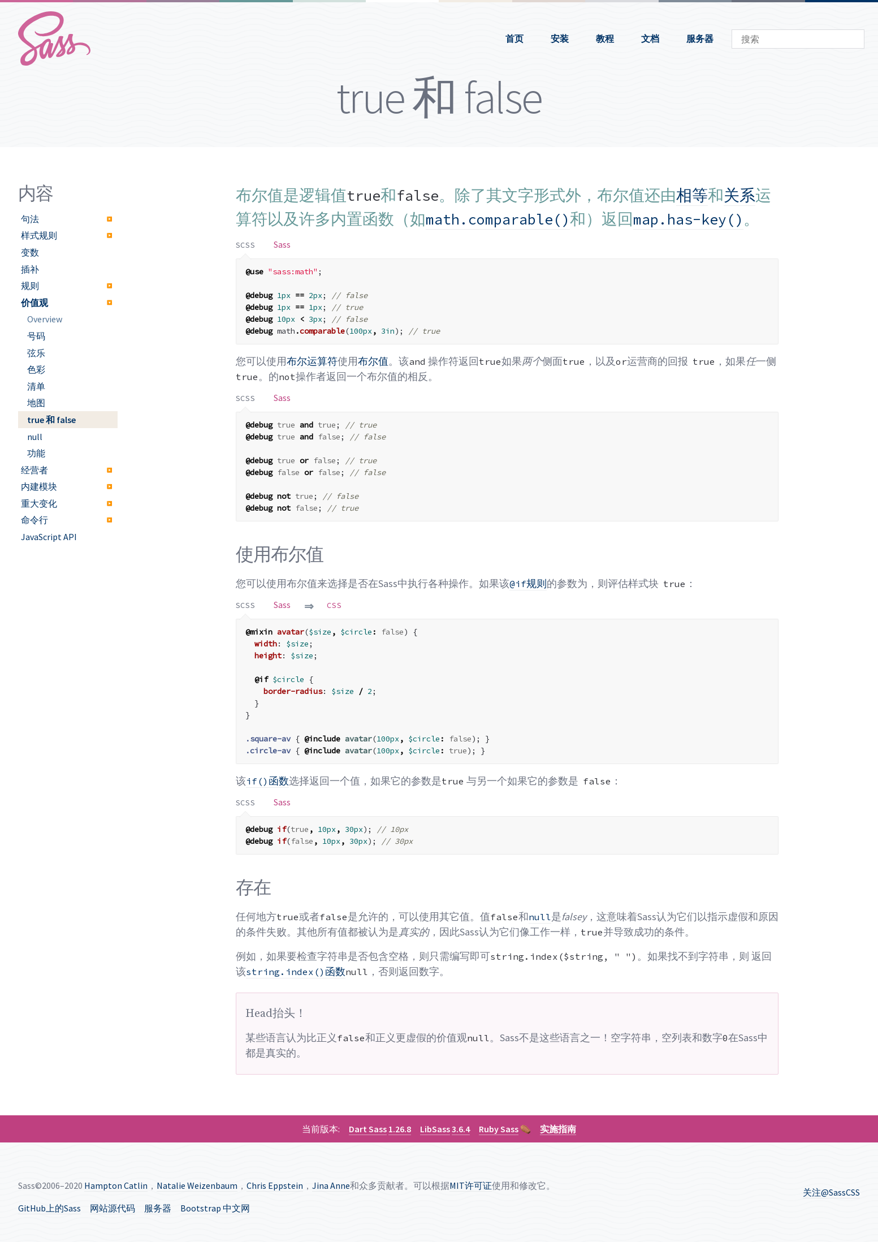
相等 (692, 195)
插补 (30, 269)
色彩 (36, 369)
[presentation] (246, 244)
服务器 (699, 38)
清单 (36, 386)
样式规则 (39, 235)
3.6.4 (461, 1129)
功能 (36, 453)
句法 (30, 219)
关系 (739, 195)
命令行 (34, 519)
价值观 (34, 302)
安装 (560, 38)
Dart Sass (368, 1129)
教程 (605, 38)
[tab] (246, 244)
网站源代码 (112, 1208)
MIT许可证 (470, 1185)
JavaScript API (49, 536)
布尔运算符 (312, 361)
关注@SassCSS (831, 1192)
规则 (30, 285)
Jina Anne (331, 1185)
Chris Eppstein (274, 1185)
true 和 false (51, 419)
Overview (44, 319)
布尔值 (373, 361)
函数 (267, 780)
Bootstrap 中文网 (215, 1208)
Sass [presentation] (282, 244)
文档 (650, 38)
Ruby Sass (498, 1129)
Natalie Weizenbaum (197, 1185)
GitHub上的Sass (49, 1208)
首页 (514, 38)
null (34, 436)
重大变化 (39, 503)
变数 (30, 252)
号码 (36, 336)
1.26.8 (399, 1129)
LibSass (435, 1129)
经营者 (34, 470)
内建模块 (39, 486)
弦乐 (36, 353)
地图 (36, 402)
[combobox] (798, 39)
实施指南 (558, 1129)
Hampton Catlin (116, 1185)
